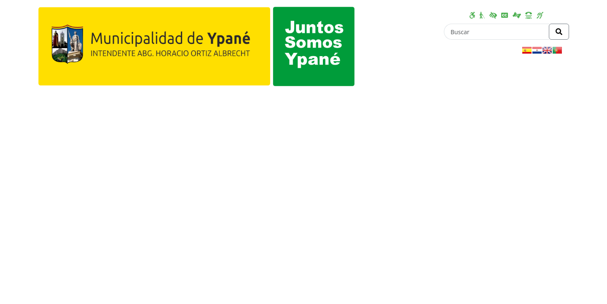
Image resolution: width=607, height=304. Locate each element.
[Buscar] (496, 32)
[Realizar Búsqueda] (559, 32)
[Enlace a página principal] (196, 45)
